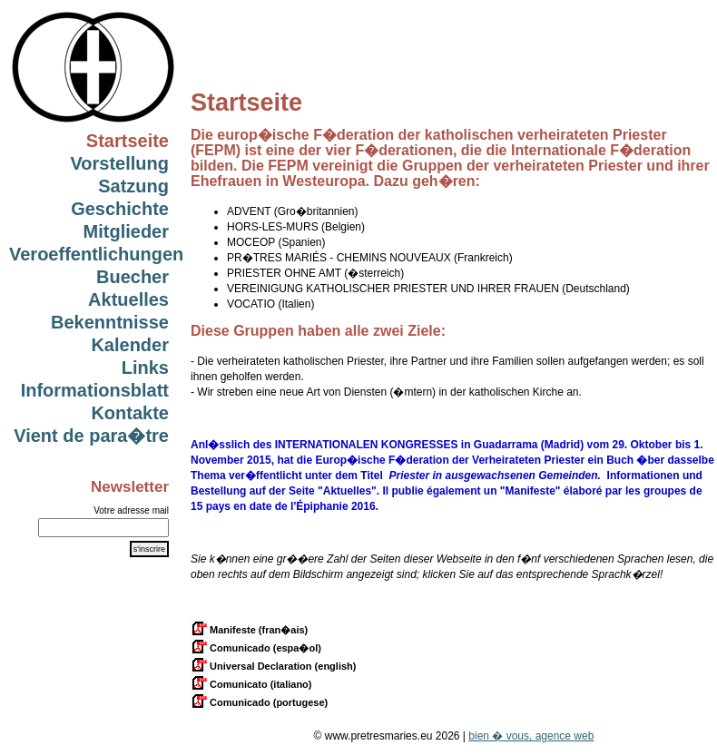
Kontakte (130, 413)
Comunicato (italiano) (251, 684)
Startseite (127, 141)
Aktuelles (128, 299)
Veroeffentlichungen (96, 254)
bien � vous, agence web (531, 736)
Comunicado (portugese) (259, 702)
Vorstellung (119, 163)
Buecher (132, 277)
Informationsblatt (95, 390)
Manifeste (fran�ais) (249, 629)
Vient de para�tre (91, 436)
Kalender (130, 345)
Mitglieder (126, 231)
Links (145, 368)
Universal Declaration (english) (273, 666)
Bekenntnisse (110, 322)
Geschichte (120, 209)
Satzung (133, 186)
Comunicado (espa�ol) (256, 647)
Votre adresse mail (131, 510)
